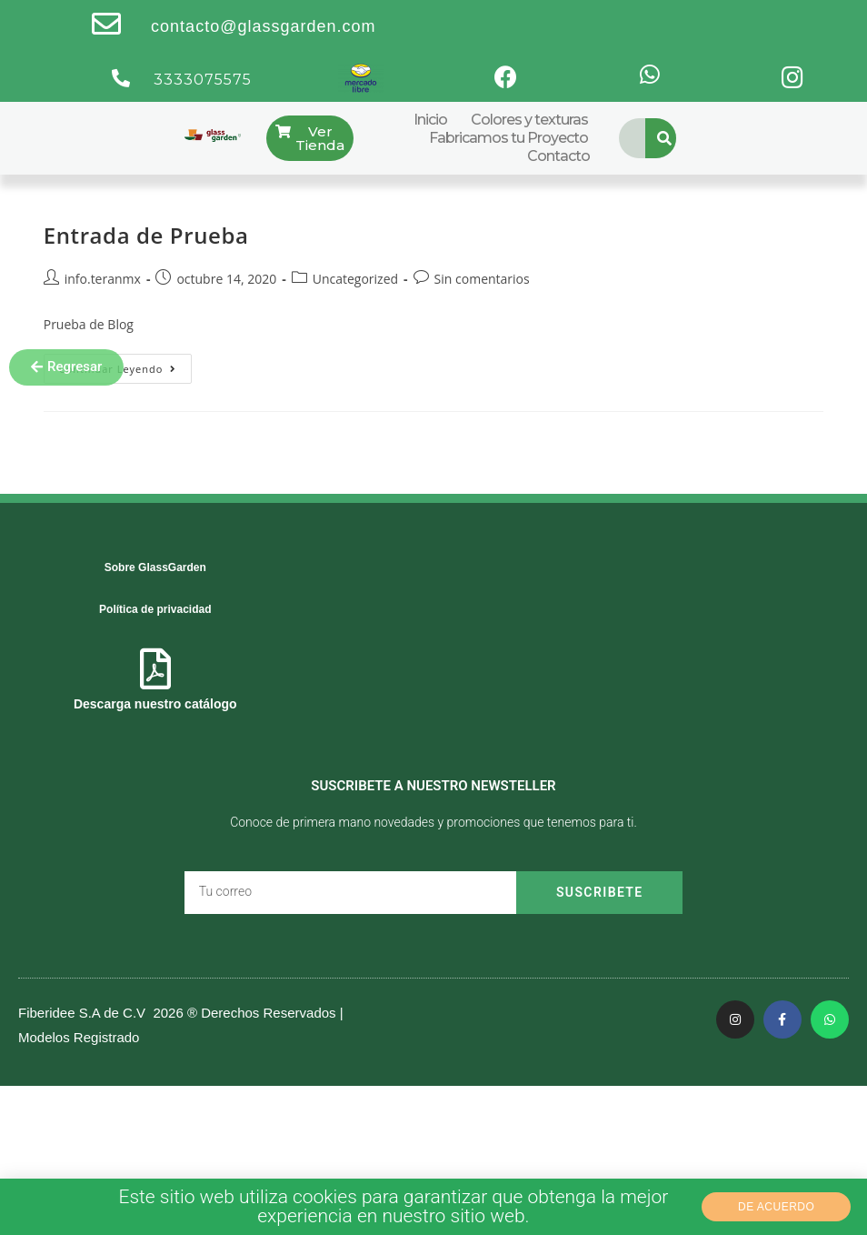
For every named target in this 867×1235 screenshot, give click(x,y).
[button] (66, 367)
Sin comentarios (482, 278)
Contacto (558, 156)
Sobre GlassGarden (155, 567)
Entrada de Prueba (146, 235)
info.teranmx (103, 278)
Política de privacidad (155, 609)
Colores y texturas (529, 119)
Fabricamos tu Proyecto (508, 137)
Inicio (430, 119)
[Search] (665, 138)
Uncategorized (355, 278)
